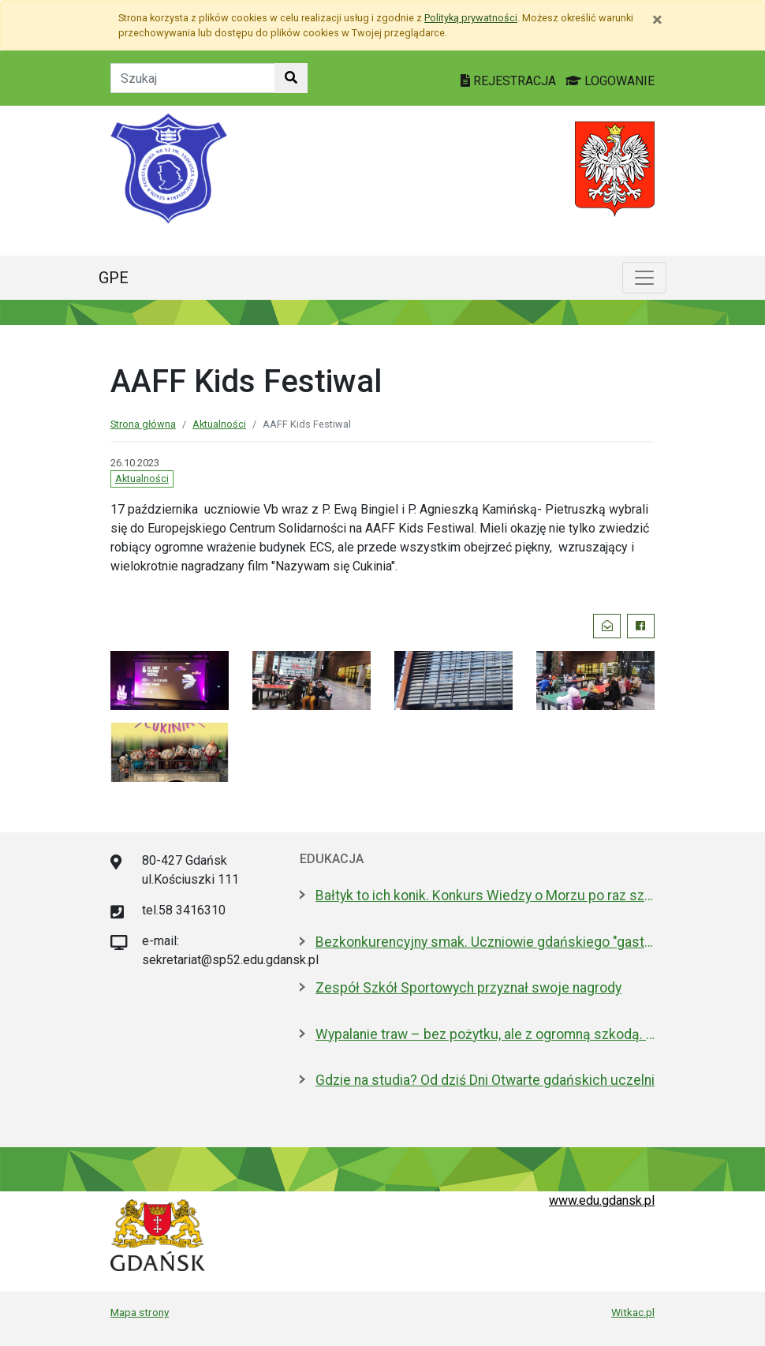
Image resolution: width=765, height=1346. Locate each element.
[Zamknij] (657, 19)
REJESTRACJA (510, 80)
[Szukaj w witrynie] (291, 78)
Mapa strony (139, 1312)
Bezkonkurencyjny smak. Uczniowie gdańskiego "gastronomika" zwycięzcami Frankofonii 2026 (485, 942)
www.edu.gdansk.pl (602, 1200)
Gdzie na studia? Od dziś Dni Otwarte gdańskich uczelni (485, 1080)
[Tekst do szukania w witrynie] (192, 78)
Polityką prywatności (470, 18)
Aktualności (219, 424)
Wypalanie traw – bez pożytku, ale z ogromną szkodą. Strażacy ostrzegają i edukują (485, 1034)
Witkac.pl (633, 1312)
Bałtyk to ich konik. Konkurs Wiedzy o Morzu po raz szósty (485, 895)
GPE (114, 277)
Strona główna (143, 424)
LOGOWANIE (610, 80)
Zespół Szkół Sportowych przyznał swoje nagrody (468, 988)
